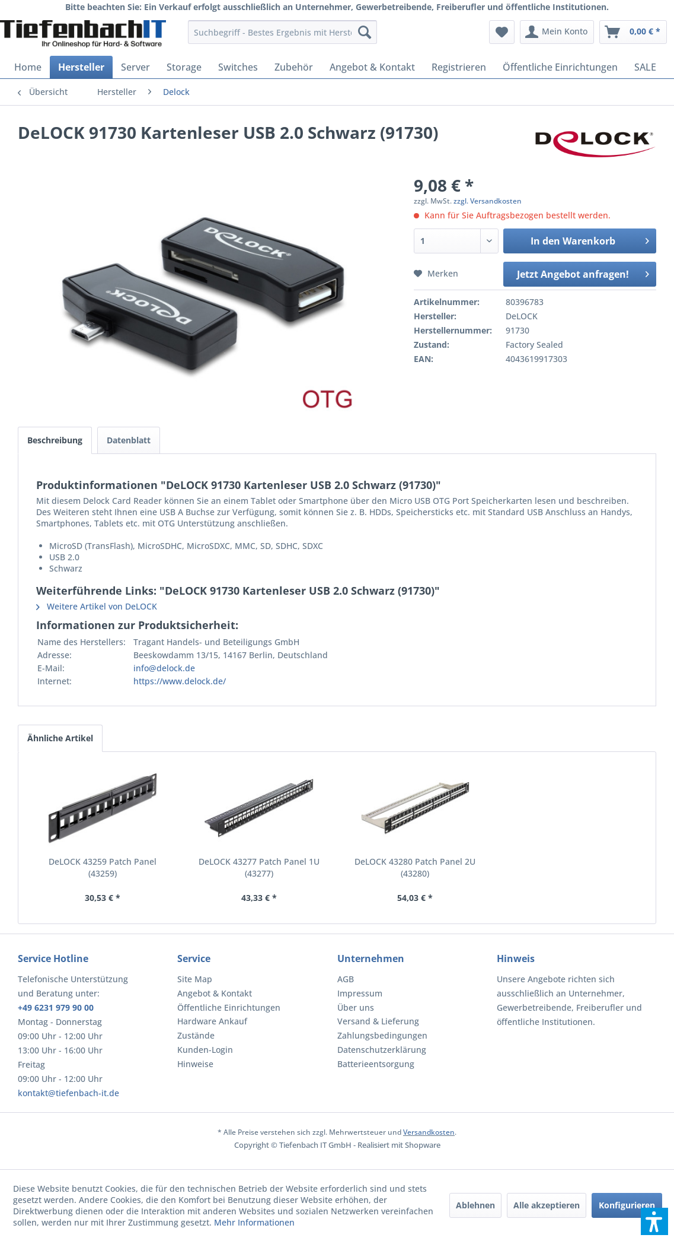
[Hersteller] (81, 67)
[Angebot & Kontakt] (372, 67)
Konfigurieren (627, 1205)
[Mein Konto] (557, 32)
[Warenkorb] (633, 32)
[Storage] (184, 67)
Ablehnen (475, 1205)
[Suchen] (364, 32)
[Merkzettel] (502, 32)
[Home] (28, 67)
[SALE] (645, 67)
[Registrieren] (458, 67)
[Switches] (238, 67)
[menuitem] (282, 32)
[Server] (135, 67)
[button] (654, 1221)
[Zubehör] (293, 67)
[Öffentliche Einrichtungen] (560, 67)
